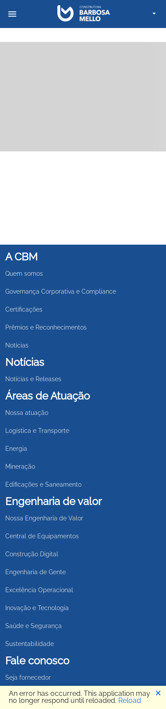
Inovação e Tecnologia (37, 607)
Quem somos (24, 273)
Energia (16, 448)
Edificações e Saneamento (43, 484)
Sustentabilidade (29, 643)
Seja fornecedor (28, 677)
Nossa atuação (26, 412)
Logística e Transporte (37, 430)
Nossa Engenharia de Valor (44, 518)
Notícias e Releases (33, 379)
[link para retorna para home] (83, 13)
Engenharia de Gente (35, 572)
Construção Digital (31, 554)
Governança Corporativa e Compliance (60, 291)
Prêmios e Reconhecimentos (46, 327)
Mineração (20, 466)
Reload (129, 700)
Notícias (16, 345)
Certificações (23, 309)
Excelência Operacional (39, 589)
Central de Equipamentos (42, 536)
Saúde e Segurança (33, 625)
